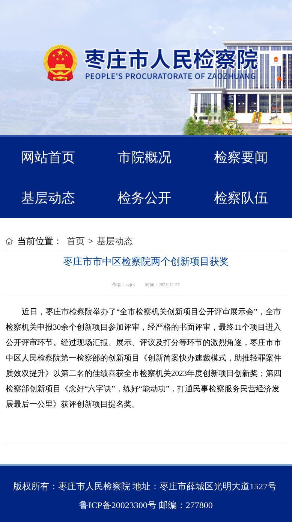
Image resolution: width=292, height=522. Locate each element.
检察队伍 (241, 197)
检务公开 (144, 197)
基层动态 (48, 197)
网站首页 (48, 157)
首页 (76, 241)
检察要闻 (241, 157)
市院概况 (144, 157)
